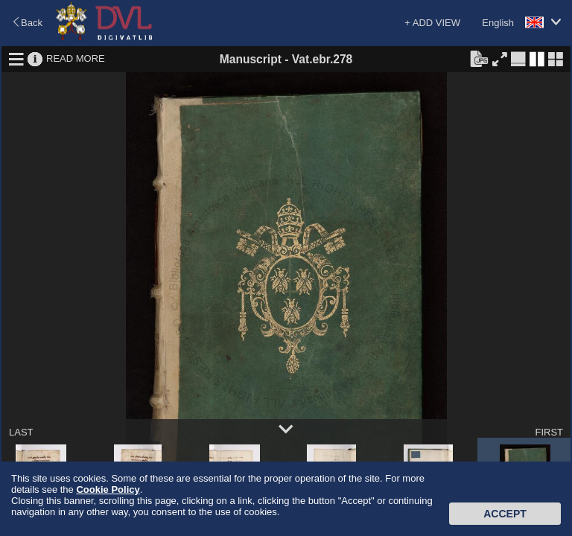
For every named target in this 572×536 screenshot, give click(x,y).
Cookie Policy (107, 489)
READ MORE (75, 58)
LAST (21, 432)
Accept (505, 514)
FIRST (549, 432)
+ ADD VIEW (432, 22)
